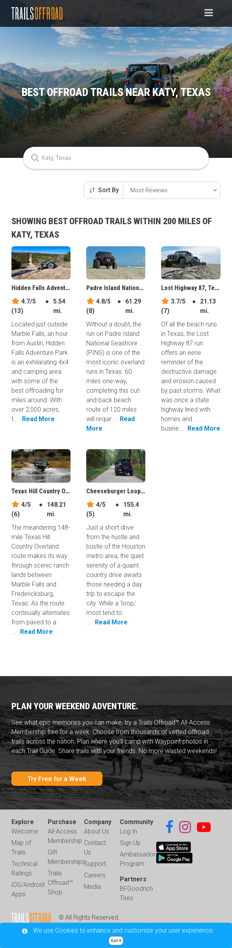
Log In (128, 831)
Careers (95, 875)
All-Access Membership (65, 836)
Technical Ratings (24, 868)
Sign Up (130, 843)
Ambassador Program (138, 859)
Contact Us (95, 847)
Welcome (24, 831)
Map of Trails (21, 847)
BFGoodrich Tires (136, 893)
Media (92, 886)
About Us (96, 831)
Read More (38, 419)
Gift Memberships (66, 857)
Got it (116, 940)
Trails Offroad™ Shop (60, 882)
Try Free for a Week (57, 779)
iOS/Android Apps (28, 889)
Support (95, 863)
